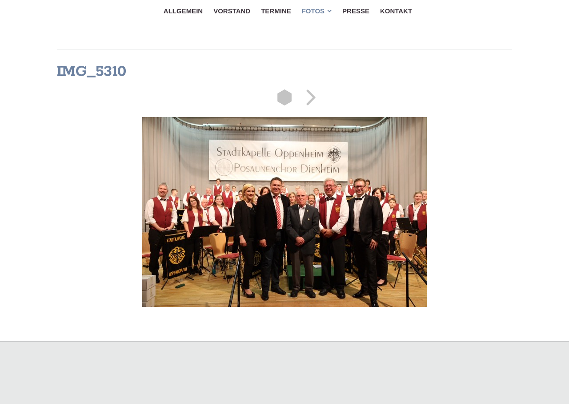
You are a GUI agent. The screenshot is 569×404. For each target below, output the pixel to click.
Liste (284, 97)
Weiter (308, 97)
